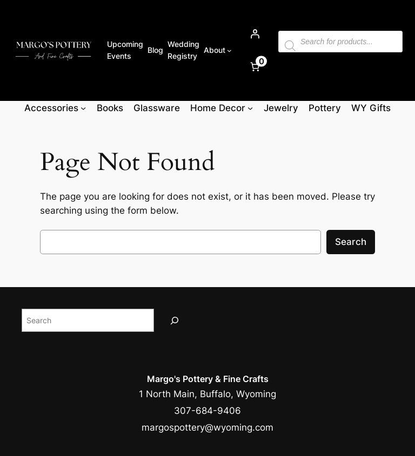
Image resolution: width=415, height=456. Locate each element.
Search (350, 241)
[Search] (174, 320)
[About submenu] (229, 50)
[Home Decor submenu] (250, 108)
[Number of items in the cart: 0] (255, 67)
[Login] (255, 34)
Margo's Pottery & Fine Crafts (208, 378)
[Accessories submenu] (83, 108)
